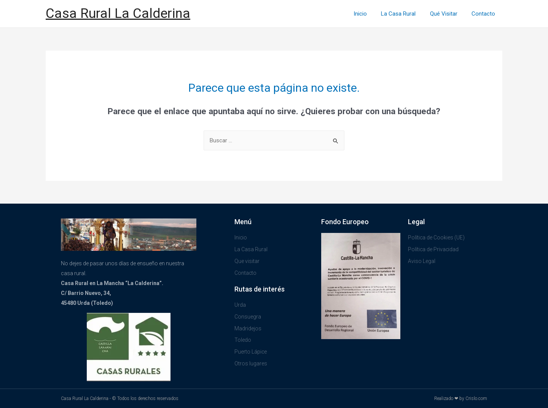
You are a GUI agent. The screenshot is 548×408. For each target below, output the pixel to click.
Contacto (485, 13)
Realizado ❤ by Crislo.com (460, 398)
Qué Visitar (448, 13)
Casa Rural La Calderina (118, 13)
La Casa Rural (405, 13)
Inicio (370, 13)
